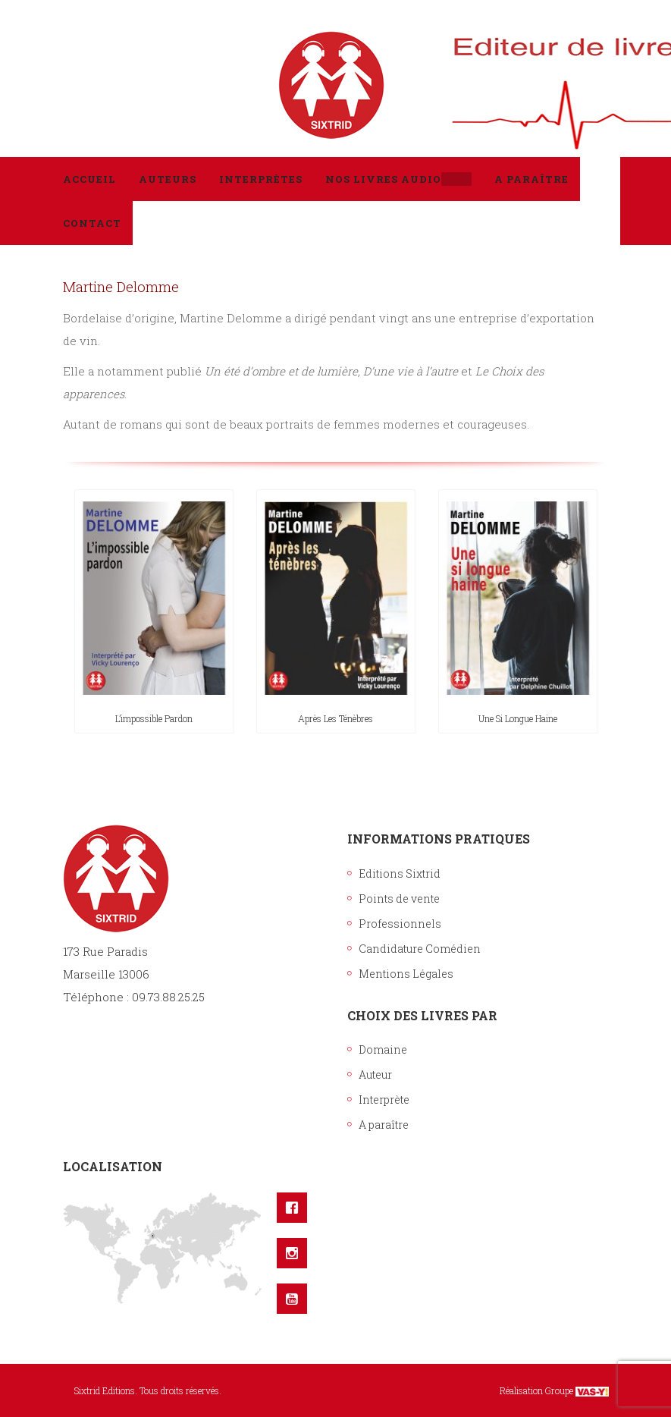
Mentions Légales (406, 973)
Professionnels (400, 923)
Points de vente (399, 898)
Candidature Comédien (420, 948)
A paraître (384, 1124)
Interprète (384, 1099)
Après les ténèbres (335, 718)
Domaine (383, 1049)
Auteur (375, 1074)
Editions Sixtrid (400, 873)
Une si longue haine (517, 718)
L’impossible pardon (154, 718)
